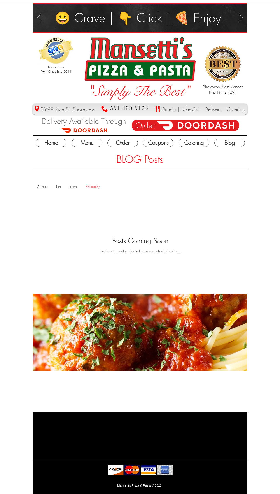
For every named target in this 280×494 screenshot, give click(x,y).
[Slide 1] (130, 25)
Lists (58, 186)
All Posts (42, 186)
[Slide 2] (145, 25)
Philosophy (93, 186)
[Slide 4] (140, 25)
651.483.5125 (129, 108)
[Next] (241, 18)
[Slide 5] (150, 25)
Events (73, 186)
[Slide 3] (135, 25)
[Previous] (39, 18)
